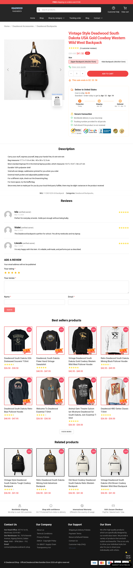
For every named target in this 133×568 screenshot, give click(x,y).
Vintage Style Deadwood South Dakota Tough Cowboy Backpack (17, 483)
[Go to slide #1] (27, 114)
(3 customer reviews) (88, 48)
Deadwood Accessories (23, 26)
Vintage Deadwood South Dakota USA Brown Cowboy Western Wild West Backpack (114, 483)
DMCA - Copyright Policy (46, 541)
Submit (9, 310)
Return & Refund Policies (78, 537)
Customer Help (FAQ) (77, 544)
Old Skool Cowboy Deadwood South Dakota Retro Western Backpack (82, 483)
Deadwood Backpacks (47, 26)
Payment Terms (75, 534)
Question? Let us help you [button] (121, 565)
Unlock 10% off (128, 557)
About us (40, 530)
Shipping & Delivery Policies (79, 530)
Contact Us (73, 541)
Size (70, 58)
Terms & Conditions (44, 534)
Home (7, 26)
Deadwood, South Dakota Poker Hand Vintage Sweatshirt (48, 361)
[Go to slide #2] (41, 114)
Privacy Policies (43, 537)
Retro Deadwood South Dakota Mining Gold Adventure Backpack (50, 483)
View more (66, 432)
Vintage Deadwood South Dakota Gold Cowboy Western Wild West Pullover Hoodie (82, 361)
